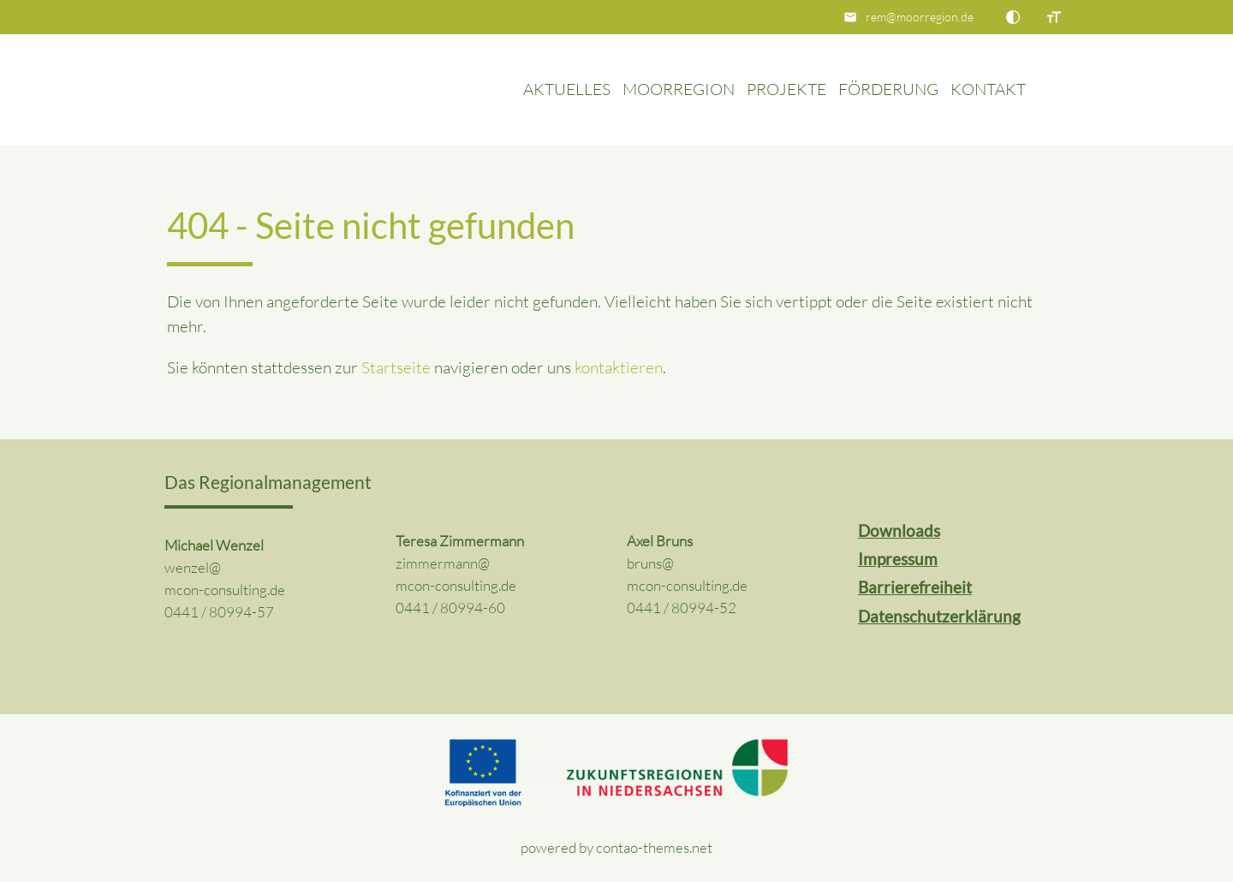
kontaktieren (619, 367)
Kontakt (988, 89)
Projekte (786, 89)
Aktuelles (567, 89)
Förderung (888, 89)
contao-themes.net (654, 847)
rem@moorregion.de (920, 16)
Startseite (396, 367)
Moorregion (678, 89)
